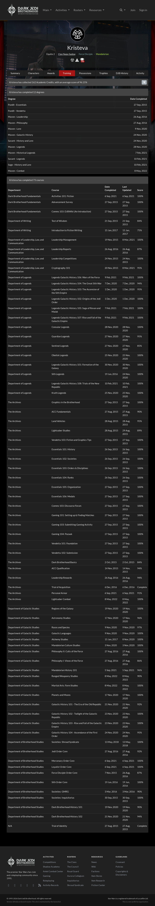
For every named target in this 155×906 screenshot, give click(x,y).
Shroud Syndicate (75, 885)
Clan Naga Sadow (66, 54)
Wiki (93, 866)
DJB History (122, 73)
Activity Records (51, 885)
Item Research (98, 880)
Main (46, 10)
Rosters (78, 10)
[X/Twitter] (33, 885)
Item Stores (96, 876)
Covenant (120, 862)
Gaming (46, 876)
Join (132, 10)
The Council (73, 866)
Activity (140, 73)
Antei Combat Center (53, 871)
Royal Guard (73, 871)
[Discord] (8, 885)
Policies (119, 866)
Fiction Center (98, 885)
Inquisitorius (73, 880)
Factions (95, 871)
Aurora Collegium (75, 876)
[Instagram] (27, 885)
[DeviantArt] (15, 885)
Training (67, 73)
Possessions (85, 73)
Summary (15, 73)
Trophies (103, 73)
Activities (61, 10)
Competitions (49, 862)
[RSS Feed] (39, 885)
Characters (33, 73)
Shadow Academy (51, 866)
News (94, 862)
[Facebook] (21, 885)
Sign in (143, 10)
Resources (95, 10)
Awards (51, 73)
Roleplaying (48, 880)
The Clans (71, 862)
